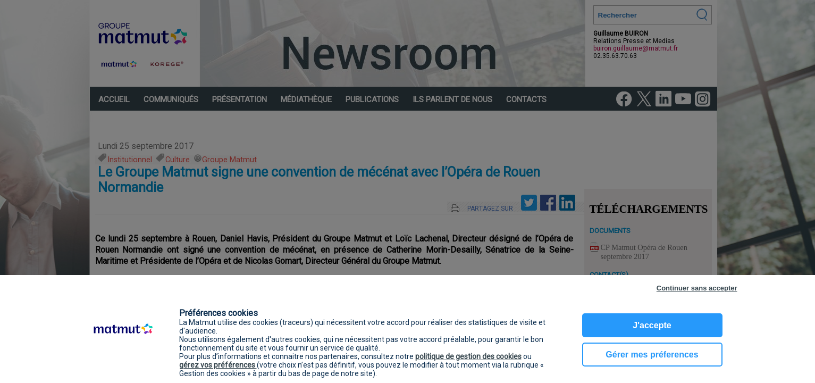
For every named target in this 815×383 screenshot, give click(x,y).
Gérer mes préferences (652, 354)
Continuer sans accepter (697, 288)
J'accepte (652, 325)
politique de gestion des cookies (468, 356)
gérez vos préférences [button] (218, 365)
